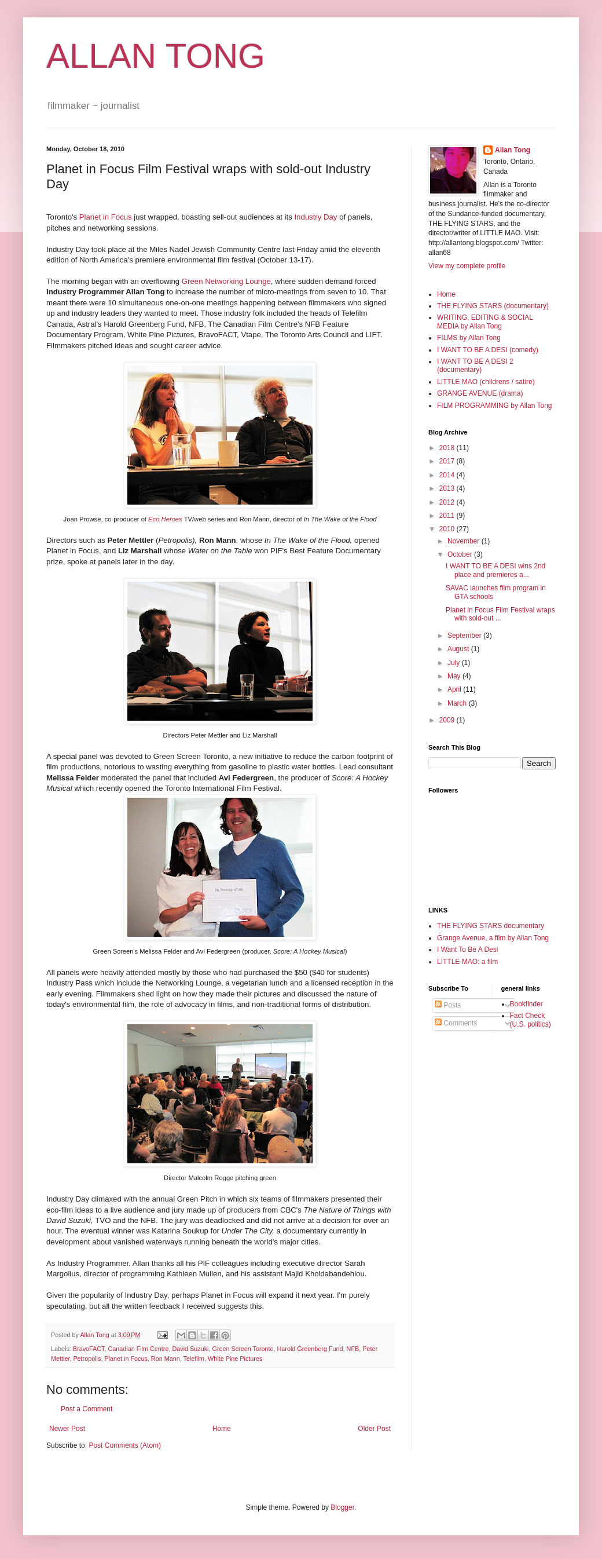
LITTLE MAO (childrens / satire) (486, 382)
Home (221, 1429)
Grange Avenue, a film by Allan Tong (493, 938)
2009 (448, 720)
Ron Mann (165, 1358)
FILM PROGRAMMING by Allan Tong (494, 405)
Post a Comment (86, 1409)
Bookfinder (526, 1004)
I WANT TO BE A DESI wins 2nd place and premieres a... (495, 570)
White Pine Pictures (235, 1358)
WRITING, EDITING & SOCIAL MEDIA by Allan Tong (485, 321)
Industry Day (315, 217)
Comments (456, 1023)
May (454, 676)
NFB (353, 1348)
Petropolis (87, 1358)
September (465, 635)
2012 (448, 502)
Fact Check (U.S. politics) (530, 1020)
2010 (448, 529)
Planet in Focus (105, 217)
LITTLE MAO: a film (467, 962)
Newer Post (67, 1429)
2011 (448, 516)
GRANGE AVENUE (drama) (480, 393)
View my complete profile (466, 266)
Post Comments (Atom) (125, 1445)
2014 (448, 475)
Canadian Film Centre (138, 1348)
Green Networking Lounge (226, 281)
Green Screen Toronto (242, 1348)
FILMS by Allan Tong (469, 338)
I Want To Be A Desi (467, 949)
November (464, 541)
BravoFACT (89, 1348)
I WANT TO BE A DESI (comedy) (487, 350)
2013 (448, 488)
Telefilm (193, 1358)
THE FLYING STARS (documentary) (493, 306)
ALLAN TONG (155, 55)
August (459, 649)
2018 (448, 448)
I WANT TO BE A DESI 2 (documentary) (475, 365)
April (455, 689)
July (454, 663)
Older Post (374, 1429)
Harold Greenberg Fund (310, 1348)
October (460, 554)
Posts (448, 1005)
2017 (448, 461)
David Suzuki (190, 1348)
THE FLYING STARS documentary (490, 926)
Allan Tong (512, 150)
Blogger (342, 1507)
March (458, 703)
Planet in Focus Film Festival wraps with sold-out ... (500, 614)
